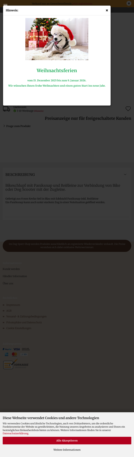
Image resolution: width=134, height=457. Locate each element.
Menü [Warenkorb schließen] (5, 5)
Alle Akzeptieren (67, 440)
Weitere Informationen (67, 449)
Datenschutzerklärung (15, 433)
